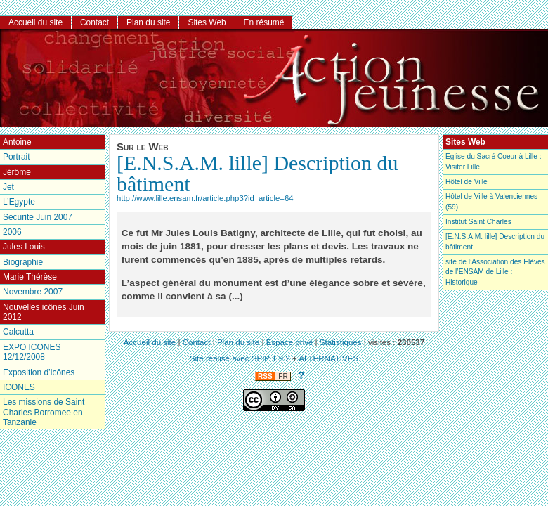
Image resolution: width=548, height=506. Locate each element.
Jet (8, 187)
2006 (12, 232)
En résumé (264, 22)
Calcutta (18, 332)
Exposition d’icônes (38, 372)
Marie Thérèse (30, 277)
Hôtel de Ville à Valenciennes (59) (491, 201)
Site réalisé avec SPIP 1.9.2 (240, 358)
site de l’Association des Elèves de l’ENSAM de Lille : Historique (495, 272)
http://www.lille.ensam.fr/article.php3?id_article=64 (205, 198)
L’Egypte (19, 202)
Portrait (16, 157)
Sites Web (207, 22)
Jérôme (17, 172)
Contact (94, 22)
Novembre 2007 (33, 292)
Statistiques (341, 342)
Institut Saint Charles (478, 222)
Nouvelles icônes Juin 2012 (43, 312)
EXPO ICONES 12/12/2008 (31, 352)
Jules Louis (24, 247)
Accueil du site (35, 22)
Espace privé (289, 342)
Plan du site (148, 22)
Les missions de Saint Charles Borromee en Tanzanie (43, 412)
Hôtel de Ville (466, 182)
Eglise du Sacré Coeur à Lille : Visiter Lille (493, 161)
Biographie (23, 262)
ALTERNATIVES (328, 358)
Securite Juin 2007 (37, 217)
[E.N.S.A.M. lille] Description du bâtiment (257, 173)
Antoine (17, 142)
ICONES (19, 387)
